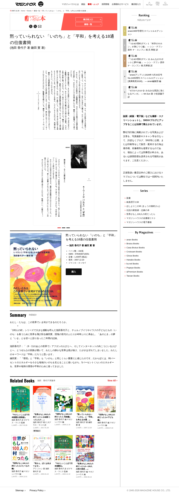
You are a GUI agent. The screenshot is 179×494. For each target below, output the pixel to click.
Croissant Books (134, 251)
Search (165, 2)
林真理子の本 (132, 202)
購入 (73, 272)
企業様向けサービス (120, 4)
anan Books (132, 239)
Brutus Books (132, 243)
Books (29, 11)
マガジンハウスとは (70, 4)
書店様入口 (136, 4)
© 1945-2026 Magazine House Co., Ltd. (148, 490)
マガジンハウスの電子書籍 (139, 222)
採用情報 (105, 4)
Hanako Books (133, 260)
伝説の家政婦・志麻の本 (137, 210)
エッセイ (82, 263)
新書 (128, 198)
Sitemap (19, 490)
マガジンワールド (29, 4)
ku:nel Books (132, 263)
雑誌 (83, 4)
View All (112, 381)
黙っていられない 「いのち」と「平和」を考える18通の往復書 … (65, 11)
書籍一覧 (37, 11)
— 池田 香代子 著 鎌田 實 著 (80, 245)
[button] (59, 228)
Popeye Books (133, 267)
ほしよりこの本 (143, 206)
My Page (149, 2)
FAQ (157, 2)
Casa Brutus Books (135, 247)
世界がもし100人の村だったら (140, 214)
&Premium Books (134, 272)
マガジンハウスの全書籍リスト (141, 218)
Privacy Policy (37, 490)
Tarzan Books (132, 276)
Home (23, 11)
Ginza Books (132, 255)
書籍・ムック (93, 4)
